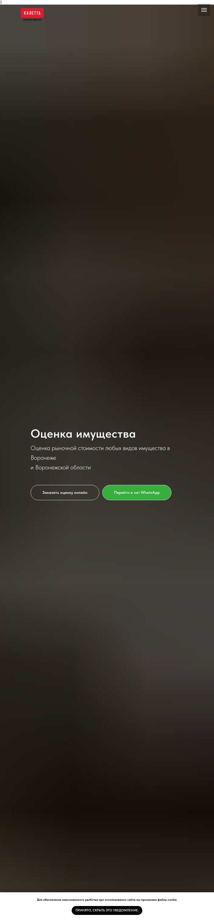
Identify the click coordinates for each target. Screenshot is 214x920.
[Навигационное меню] (204, 10)
